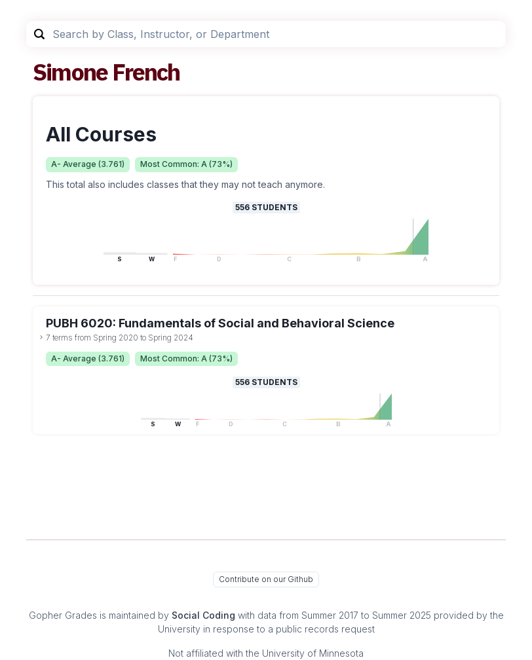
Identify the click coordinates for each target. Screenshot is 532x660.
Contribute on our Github (266, 579)
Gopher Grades (63, 615)
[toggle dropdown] (41, 337)
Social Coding (203, 615)
